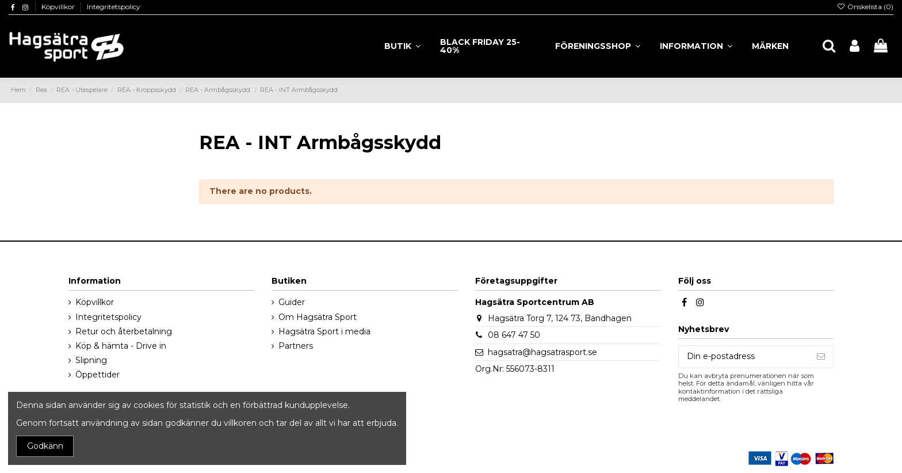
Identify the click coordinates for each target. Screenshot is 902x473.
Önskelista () (865, 6)
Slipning (91, 360)
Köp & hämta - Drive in (120, 346)
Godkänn (45, 446)
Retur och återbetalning (123, 331)
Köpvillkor (59, 6)
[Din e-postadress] (744, 357)
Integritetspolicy (113, 6)
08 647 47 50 (514, 335)
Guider (291, 302)
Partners (295, 346)
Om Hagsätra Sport (317, 317)
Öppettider (97, 374)
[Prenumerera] (821, 357)
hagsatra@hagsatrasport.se (542, 352)
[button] (696, 46)
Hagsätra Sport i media (324, 331)
